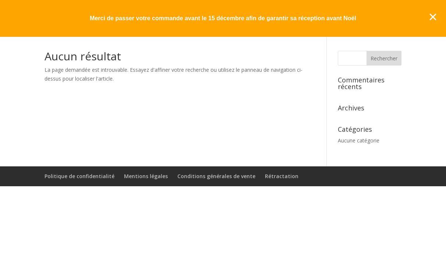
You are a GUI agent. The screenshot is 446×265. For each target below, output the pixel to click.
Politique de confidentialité (79, 176)
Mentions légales (146, 176)
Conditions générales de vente (216, 176)
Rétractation (281, 176)
